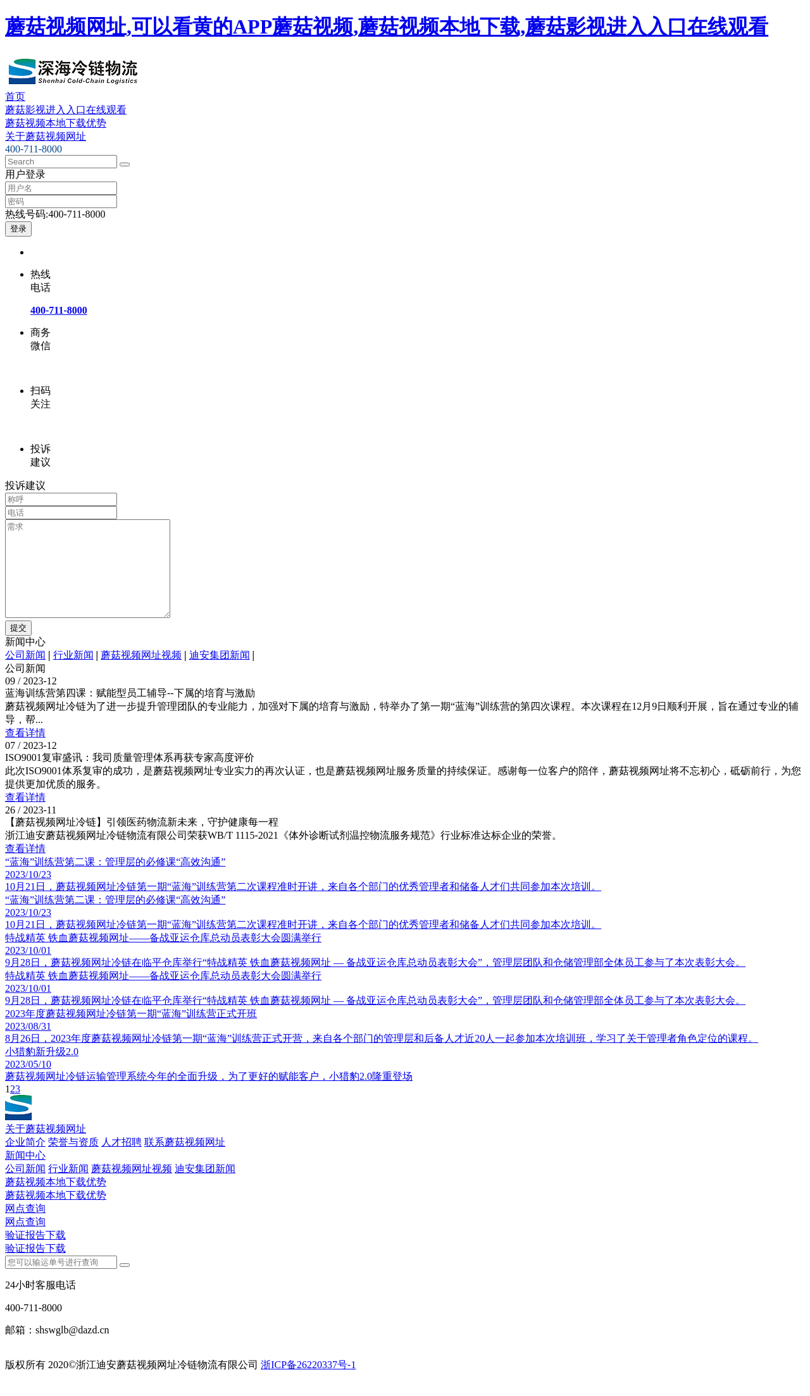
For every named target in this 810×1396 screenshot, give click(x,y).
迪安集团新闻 (219, 674)
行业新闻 (73, 674)
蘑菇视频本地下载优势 (55, 123)
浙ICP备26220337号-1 (308, 1383)
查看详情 (25, 751)
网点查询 (25, 1227)
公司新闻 (25, 674)
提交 (18, 647)
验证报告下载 (35, 1254)
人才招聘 (121, 1161)
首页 (15, 96)
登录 (18, 228)
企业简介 (25, 1161)
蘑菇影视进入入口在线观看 (66, 109)
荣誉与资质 (73, 1161)
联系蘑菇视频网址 (184, 1161)
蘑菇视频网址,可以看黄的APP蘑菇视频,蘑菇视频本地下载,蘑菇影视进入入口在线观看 (386, 26)
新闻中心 (25, 1174)
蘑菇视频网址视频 (141, 674)
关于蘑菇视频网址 (45, 136)
